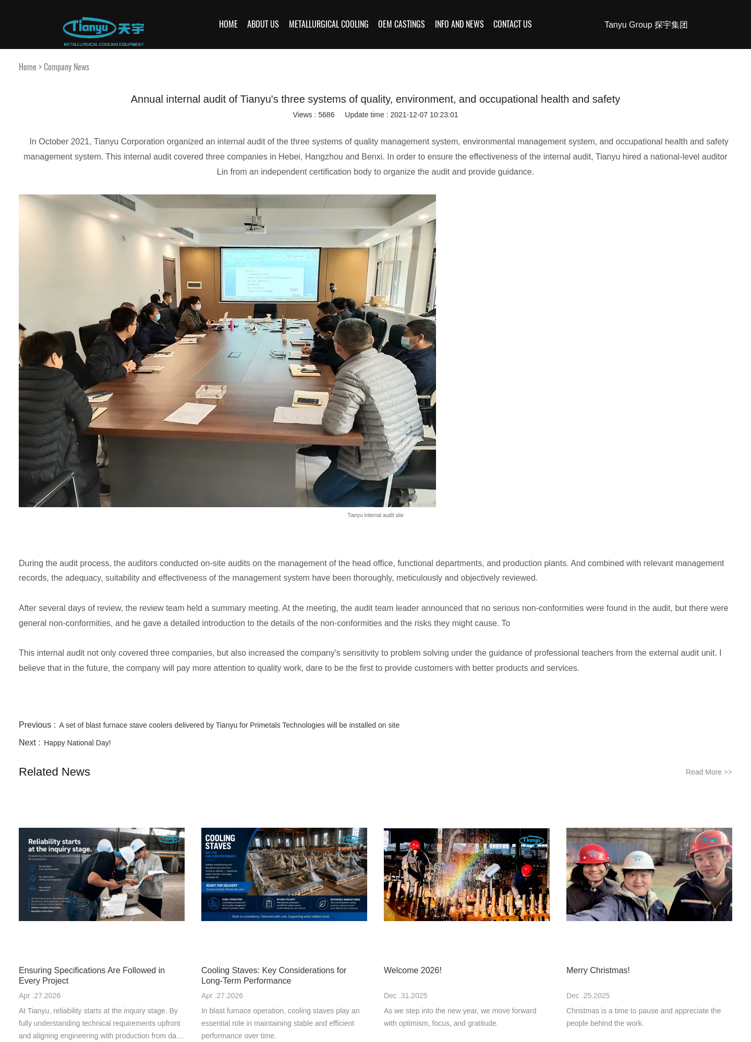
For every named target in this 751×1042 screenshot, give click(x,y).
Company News (66, 67)
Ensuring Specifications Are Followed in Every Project (92, 975)
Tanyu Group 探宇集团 (646, 24)
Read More (709, 772)
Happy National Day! (77, 743)
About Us (263, 24)
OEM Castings (401, 24)
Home (228, 24)
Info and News (459, 24)
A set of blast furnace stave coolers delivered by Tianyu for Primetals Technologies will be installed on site (229, 725)
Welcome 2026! (413, 970)
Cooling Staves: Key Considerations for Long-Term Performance (273, 975)
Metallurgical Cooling (329, 24)
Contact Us (512, 24)
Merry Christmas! (598, 970)
